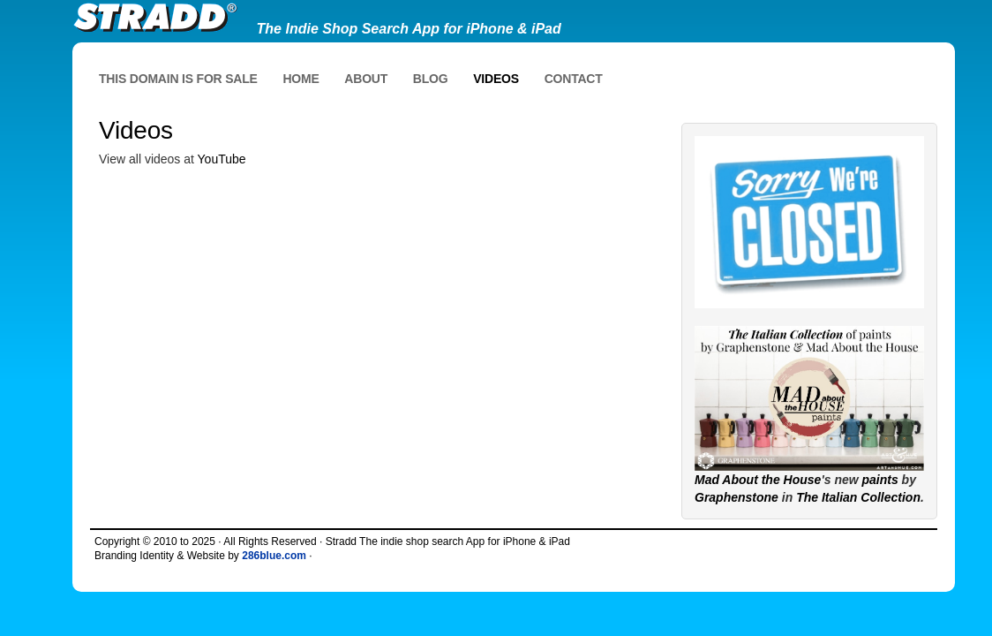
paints (880, 480)
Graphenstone (736, 497)
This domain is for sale (178, 79)
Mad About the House (758, 480)
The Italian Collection (858, 497)
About (365, 79)
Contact (574, 79)
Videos (496, 79)
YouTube (222, 159)
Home (300, 79)
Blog (430, 79)
